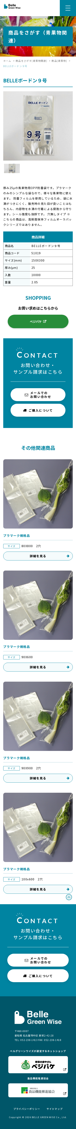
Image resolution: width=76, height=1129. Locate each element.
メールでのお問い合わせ (38, 395)
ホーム (7, 60)
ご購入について (38, 410)
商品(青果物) (59, 60)
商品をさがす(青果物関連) (31, 60)
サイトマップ (55, 1108)
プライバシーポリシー (26, 1108)
